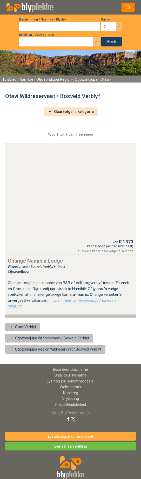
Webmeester (71, 387)
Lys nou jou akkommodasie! (71, 381)
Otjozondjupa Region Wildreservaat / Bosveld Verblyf (55, 349)
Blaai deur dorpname (70, 369)
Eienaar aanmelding (70, 446)
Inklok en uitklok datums (36, 35)
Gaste (105, 19)
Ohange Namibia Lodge (35, 261)
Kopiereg (70, 393)
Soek (111, 41)
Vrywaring (70, 398)
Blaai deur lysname (70, 375)
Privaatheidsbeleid (70, 404)
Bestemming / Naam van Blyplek (42, 19)
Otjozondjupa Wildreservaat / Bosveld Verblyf (49, 338)
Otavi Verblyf (22, 327)
